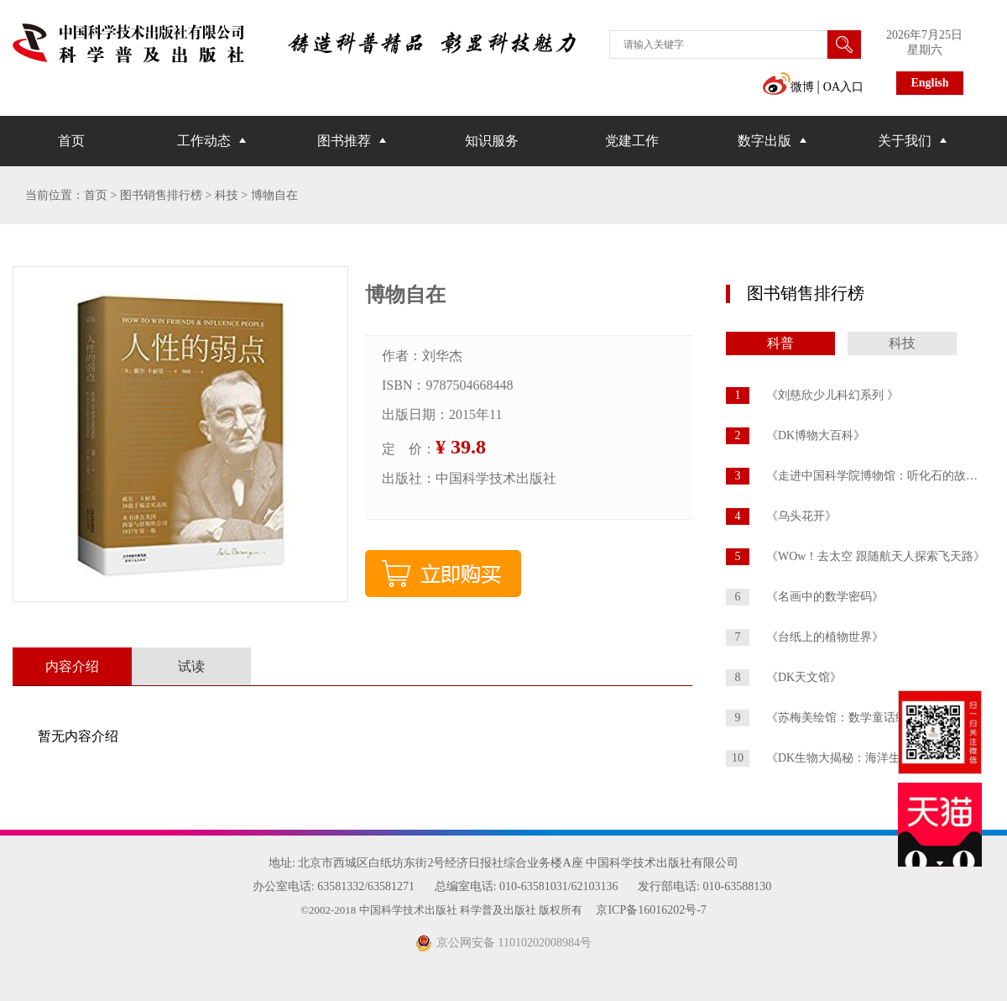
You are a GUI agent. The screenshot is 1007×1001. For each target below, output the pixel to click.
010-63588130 (736, 886)
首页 (71, 141)
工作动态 (204, 141)
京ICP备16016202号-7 (651, 910)
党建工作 (632, 141)
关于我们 (904, 141)
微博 (788, 87)
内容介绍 (72, 666)
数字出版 (764, 141)
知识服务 (492, 141)
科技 (902, 343)
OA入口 (843, 87)
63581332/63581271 (366, 886)
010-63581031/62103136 (558, 886)
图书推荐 (344, 141)
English (929, 82)
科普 (780, 343)
